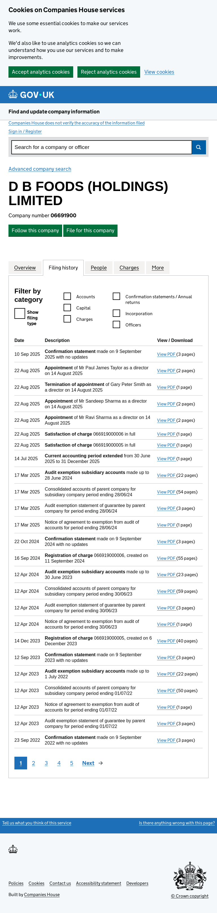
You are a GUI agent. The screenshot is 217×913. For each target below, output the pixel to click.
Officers (127, 325)
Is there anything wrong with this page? (177, 823)
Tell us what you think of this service (36, 823)
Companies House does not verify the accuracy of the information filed (76, 123)
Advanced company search (39, 169)
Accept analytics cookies (41, 72)
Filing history (63, 267)
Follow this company (35, 230)
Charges (129, 267)
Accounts (79, 297)
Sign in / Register (25, 131)
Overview (25, 267)
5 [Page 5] (71, 763)
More (158, 267)
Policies (15, 883)
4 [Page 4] (59, 763)
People (99, 267)
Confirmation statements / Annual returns (152, 300)
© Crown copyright (190, 896)
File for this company (90, 230)
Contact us (60, 883)
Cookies (36, 883)
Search (199, 147)
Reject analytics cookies (109, 72)
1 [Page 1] (21, 763)
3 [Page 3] (46, 763)
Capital (77, 308)
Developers (137, 883)
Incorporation (133, 314)
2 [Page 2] (33, 763)
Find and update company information (54, 111)
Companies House (42, 894)
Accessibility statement (98, 883)
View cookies (159, 71)
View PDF (166, 354)
